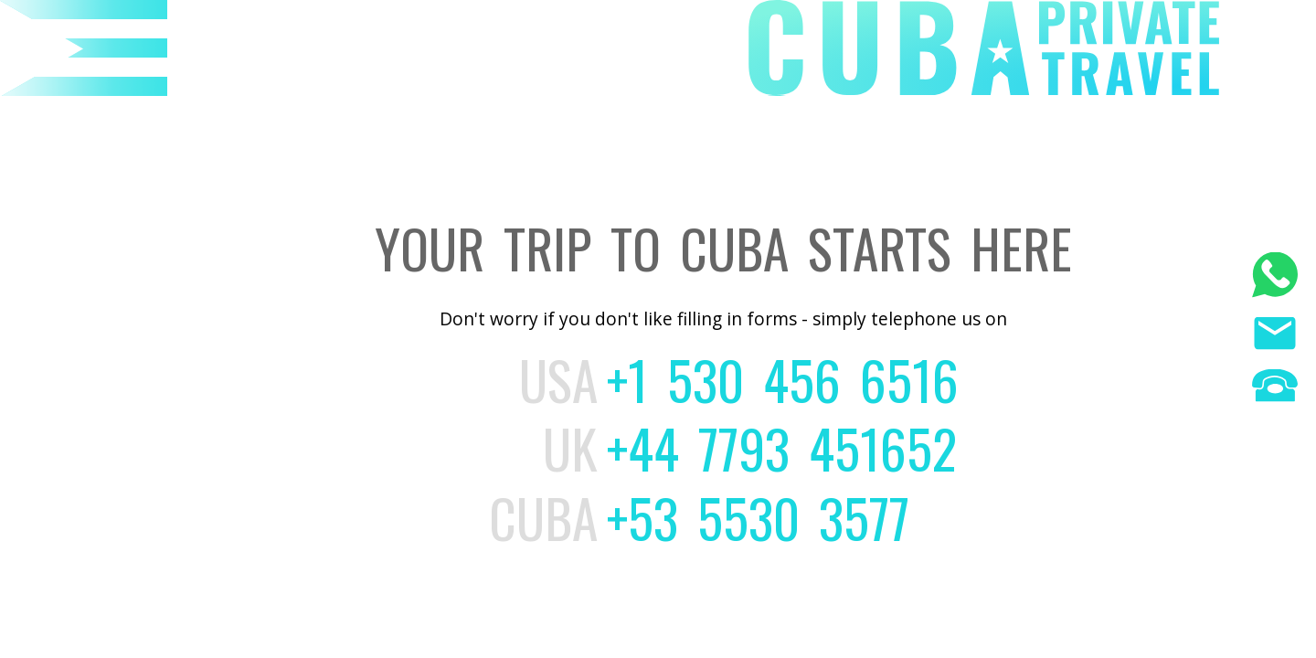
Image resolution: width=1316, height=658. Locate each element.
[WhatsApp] (1275, 277)
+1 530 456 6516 (783, 379)
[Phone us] (1275, 388)
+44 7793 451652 (782, 448)
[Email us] (1275, 336)
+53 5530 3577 (758, 517)
